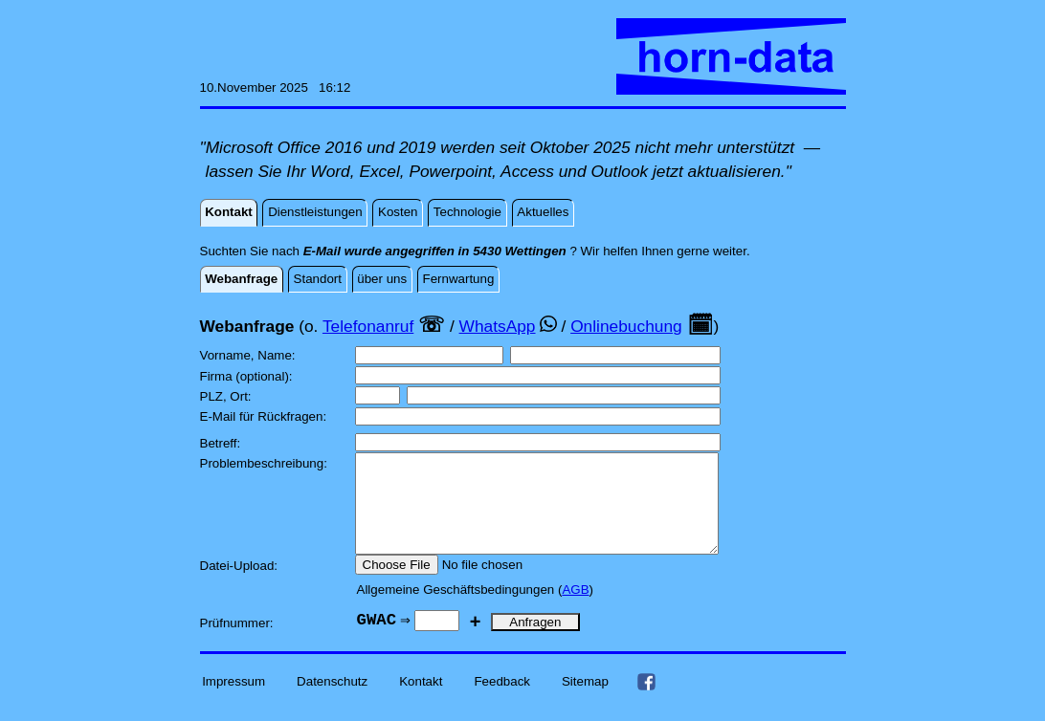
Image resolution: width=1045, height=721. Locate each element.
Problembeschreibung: (265, 463)
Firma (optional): (248, 376)
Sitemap (585, 701)
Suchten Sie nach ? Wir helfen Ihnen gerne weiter (473, 251)
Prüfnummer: (239, 643)
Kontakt (420, 701)
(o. (308, 326)
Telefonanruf (367, 326)
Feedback (502, 701)
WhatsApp (497, 326)
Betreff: (222, 443)
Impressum (233, 701)
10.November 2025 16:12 (275, 87)
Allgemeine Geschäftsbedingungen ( (460, 609)
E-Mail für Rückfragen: (265, 416)
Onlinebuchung (626, 326)
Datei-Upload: (240, 586)
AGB (575, 609)
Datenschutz (332, 701)
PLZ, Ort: (228, 396)
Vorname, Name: (250, 355)
